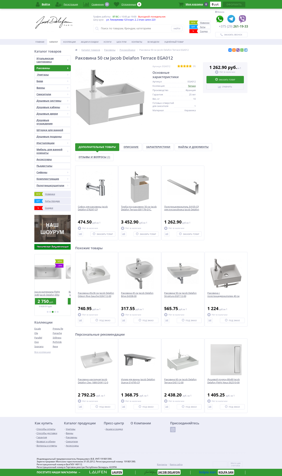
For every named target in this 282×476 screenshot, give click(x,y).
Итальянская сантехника (52, 60)
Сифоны (52, 172)
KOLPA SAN (226, 472)
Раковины (52, 68)
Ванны (52, 87)
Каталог (53, 41)
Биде (52, 81)
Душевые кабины (52, 107)
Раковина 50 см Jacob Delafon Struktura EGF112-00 (180, 295)
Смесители (52, 94)
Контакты (137, 41)
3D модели (153, 41)
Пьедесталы (44, 166)
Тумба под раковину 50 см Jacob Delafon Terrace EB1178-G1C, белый (139, 209)
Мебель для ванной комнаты (52, 151)
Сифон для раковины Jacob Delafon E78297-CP (93, 208)
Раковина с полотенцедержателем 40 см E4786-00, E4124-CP (223, 296)
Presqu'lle (58, 328)
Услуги (107, 41)
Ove (36, 342)
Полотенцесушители (52, 185)
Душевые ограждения (45, 121)
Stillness (57, 337)
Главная (39, 41)
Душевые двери (52, 113)
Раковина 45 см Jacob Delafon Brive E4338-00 (137, 295)
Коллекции (69, 41)
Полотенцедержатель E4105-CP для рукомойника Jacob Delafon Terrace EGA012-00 (181, 209)
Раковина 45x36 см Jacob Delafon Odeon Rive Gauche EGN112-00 (96, 295)
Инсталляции (52, 143)
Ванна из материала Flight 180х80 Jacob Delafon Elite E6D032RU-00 (52, 293)
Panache (57, 333)
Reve (55, 346)
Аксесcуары (44, 159)
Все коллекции (42, 352)
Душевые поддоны (49, 136)
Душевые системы (52, 100)
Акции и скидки (89, 41)
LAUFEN (117, 472)
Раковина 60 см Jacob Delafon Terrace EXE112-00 (180, 381)
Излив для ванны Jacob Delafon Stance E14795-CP (138, 381)
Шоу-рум (121, 41)
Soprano (39, 346)
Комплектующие (52, 179)
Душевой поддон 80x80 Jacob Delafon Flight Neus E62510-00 (223, 381)
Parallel (38, 337)
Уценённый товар (174, 41)
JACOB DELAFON (169, 472)
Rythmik (57, 342)
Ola (36, 333)
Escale (37, 328)
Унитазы (52, 74)
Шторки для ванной (50, 130)
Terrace (192, 85)
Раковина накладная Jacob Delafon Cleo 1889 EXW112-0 (93, 381)
